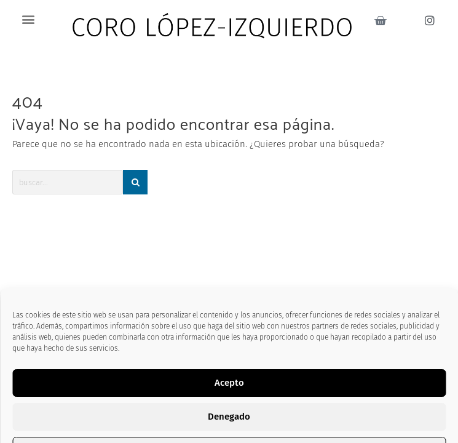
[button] (28, 19)
